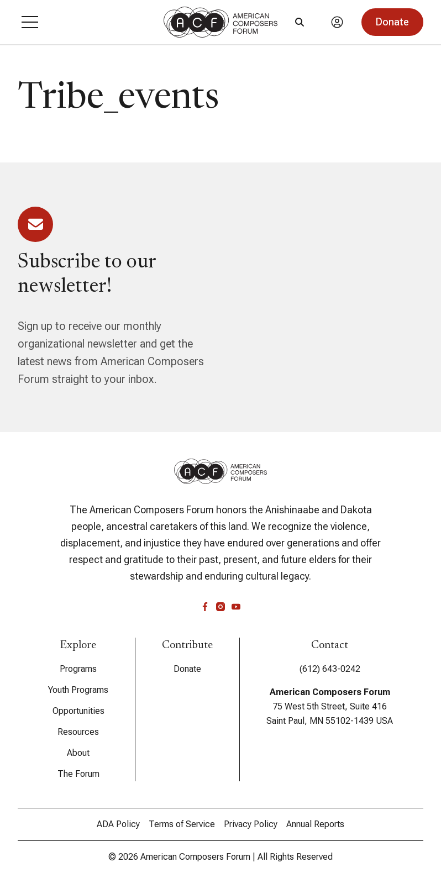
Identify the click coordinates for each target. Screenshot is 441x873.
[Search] (299, 22)
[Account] (337, 22)
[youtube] (236, 606)
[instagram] (220, 606)
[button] (30, 22)
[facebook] (205, 606)
